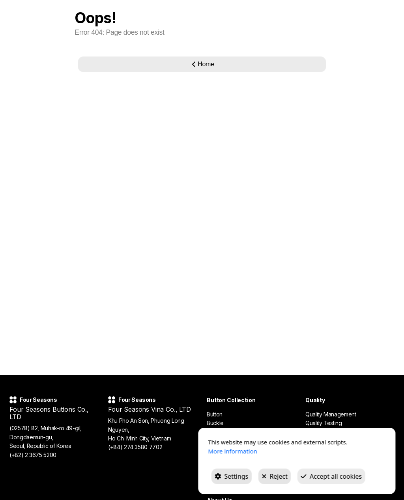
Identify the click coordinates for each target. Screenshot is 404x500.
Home (202, 64)
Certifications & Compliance (339, 432)
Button (215, 414)
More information (138, 451)
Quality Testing (323, 423)
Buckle (215, 423)
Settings (136, 476)
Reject (180, 476)
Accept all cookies (236, 476)
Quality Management (330, 414)
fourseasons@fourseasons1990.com (54, 463)
